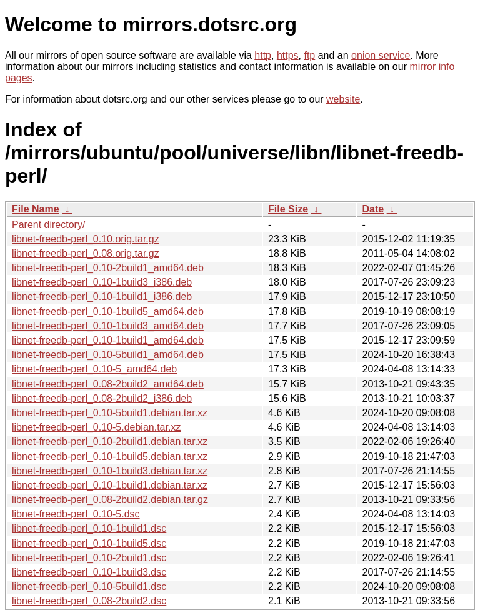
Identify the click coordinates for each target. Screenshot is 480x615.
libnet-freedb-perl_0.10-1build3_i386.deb (102, 282)
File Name (35, 209)
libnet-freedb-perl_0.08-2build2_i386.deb (102, 398)
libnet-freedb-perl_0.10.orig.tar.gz (85, 239)
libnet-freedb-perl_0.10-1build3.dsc (89, 572)
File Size (288, 209)
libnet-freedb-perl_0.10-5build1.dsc (89, 586)
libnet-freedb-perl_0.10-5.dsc (76, 514)
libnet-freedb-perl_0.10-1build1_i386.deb (102, 296)
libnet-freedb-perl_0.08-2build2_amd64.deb (108, 384)
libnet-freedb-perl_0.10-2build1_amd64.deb (108, 267)
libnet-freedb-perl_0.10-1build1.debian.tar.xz (110, 485)
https (288, 55)
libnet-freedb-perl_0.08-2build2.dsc (89, 601)
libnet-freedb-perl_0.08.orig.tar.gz (85, 253)
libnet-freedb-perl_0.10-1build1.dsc (89, 528)
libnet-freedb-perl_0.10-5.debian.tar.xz (96, 427)
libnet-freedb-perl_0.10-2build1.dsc (89, 557)
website (343, 99)
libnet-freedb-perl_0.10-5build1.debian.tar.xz (110, 413)
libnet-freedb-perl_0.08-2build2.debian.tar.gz (110, 499)
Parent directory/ (48, 224)
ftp (309, 55)
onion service (380, 55)
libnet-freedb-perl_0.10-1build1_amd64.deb (108, 340)
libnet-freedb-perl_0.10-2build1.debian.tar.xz (110, 441)
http (262, 55)
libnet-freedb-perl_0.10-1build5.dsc (89, 543)
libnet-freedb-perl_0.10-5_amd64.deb (94, 369)
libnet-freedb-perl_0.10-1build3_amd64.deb (108, 326)
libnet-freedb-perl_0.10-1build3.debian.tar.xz (110, 471)
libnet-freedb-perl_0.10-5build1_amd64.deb (108, 354)
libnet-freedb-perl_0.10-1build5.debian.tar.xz (110, 456)
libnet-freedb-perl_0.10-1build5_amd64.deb (108, 311)
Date (373, 209)
